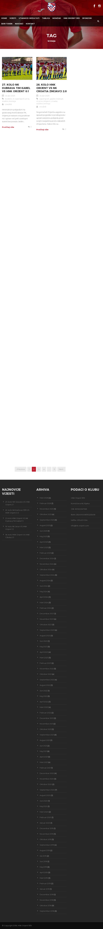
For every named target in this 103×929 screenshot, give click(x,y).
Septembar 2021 (47, 735)
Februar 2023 (45, 663)
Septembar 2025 (47, 520)
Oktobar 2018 (46, 905)
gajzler (53, 99)
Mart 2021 (44, 762)
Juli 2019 (43, 856)
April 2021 (44, 757)
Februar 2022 (45, 713)
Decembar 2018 (47, 894)
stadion (5, 101)
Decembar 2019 (47, 828)
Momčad (56, 18)
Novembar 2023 (47, 619)
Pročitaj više (8, 127)
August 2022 (45, 685)
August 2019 (45, 850)
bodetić (8, 99)
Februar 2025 (45, 553)
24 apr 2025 (10, 96)
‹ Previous (20, 469)
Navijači (19, 24)
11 (54, 469)
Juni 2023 (44, 641)
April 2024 (44, 597)
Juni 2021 (43, 746)
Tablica (46, 18)
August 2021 (45, 740)
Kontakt (30, 24)
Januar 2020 (45, 823)
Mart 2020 (44, 812)
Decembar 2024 (47, 558)
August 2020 (45, 795)
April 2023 (44, 652)
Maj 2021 (43, 751)
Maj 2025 (43, 536)
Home (4, 18)
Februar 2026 (45, 503)
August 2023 (45, 635)
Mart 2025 (44, 547)
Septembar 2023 (47, 630)
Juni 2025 (43, 531)
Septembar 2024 (47, 575)
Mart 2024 (44, 602)
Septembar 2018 (47, 911)
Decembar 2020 (47, 773)
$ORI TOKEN (6, 24)
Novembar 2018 (46, 900)
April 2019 (44, 872)
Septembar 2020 (47, 790)
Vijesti (13, 18)
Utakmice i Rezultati (29, 18)
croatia (54, 101)
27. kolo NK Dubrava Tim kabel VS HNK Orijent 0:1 (16, 88)
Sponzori (87, 18)
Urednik (8, 104)
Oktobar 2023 (46, 624)
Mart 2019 (44, 878)
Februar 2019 (45, 883)
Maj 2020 (43, 806)
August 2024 (45, 580)
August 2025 (45, 525)
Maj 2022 (43, 696)
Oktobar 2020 (46, 784)
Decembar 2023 (47, 613)
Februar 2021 (45, 768)
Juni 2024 (44, 586)
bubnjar (59, 99)
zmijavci (46, 101)
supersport (20, 99)
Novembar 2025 (47, 509)
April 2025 (44, 542)
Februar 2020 (45, 817)
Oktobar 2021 (45, 729)
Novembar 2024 (47, 564)
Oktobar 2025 (46, 514)
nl (13, 99)
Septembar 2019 (47, 845)
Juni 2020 (44, 801)
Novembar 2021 (46, 724)
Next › (61, 469)
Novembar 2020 (47, 779)
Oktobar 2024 (46, 569)
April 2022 (44, 702)
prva (27, 99)
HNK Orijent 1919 (72, 18)
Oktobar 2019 (45, 839)
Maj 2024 (43, 591)
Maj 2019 (43, 867)
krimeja (12, 101)
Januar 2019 (45, 889)
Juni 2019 (43, 861)
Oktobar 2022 (46, 674)
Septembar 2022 (47, 680)
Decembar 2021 (46, 718)
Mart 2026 (44, 498)
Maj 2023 (43, 646)
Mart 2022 (44, 707)
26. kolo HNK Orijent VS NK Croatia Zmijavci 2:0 (51, 88)
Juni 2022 (43, 691)
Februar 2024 (45, 608)
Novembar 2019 (46, 834)
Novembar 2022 (47, 669)
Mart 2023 (44, 658)
